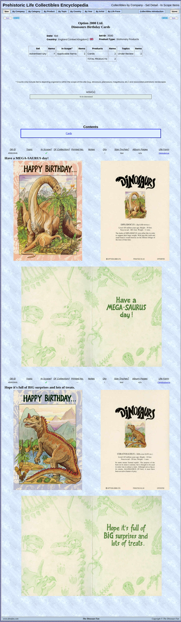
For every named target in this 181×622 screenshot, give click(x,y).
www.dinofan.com (10, 619)
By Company (18, 11)
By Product (49, 11)
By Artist (100, 11)
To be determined (86, 97)
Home (174, 11)
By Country (75, 11)
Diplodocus (164, 153)
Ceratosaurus (164, 382)
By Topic (62, 11)
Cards (69, 133)
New (7, 11)
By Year (88, 11)
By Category (34, 11)
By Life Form (114, 11)
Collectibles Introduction (152, 11)
